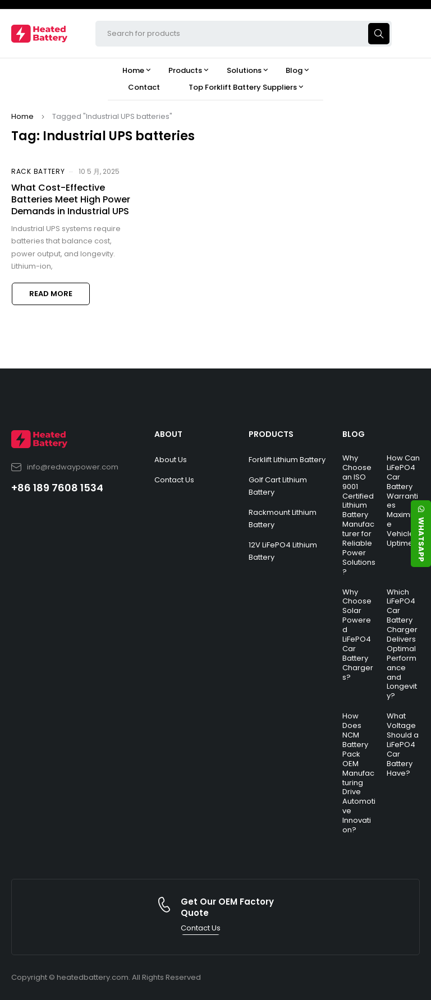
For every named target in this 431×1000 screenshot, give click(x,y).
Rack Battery (38, 171)
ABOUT (168, 434)
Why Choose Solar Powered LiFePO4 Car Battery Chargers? (357, 635)
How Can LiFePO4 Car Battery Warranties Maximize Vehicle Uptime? (403, 501)
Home (22, 116)
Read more (50, 293)
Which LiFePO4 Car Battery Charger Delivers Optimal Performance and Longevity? (402, 644)
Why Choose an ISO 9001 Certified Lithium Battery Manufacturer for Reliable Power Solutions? (358, 515)
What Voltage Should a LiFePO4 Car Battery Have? (403, 744)
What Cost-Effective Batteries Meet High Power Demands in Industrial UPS (70, 199)
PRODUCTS (271, 434)
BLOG (353, 434)
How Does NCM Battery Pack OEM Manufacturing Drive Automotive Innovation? (358, 773)
